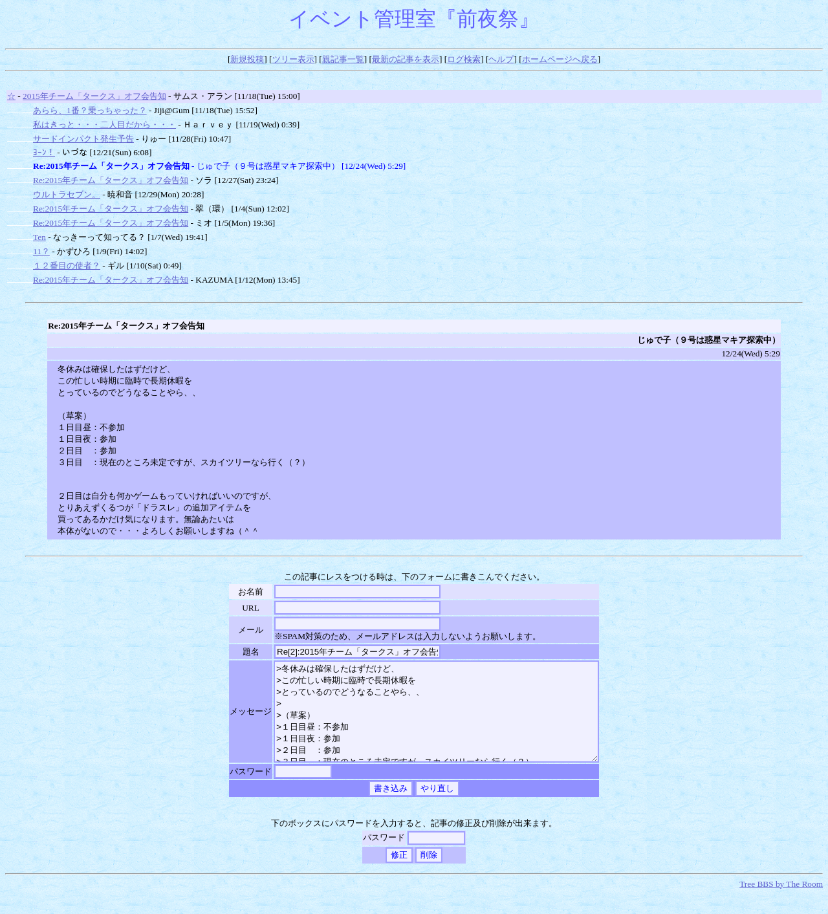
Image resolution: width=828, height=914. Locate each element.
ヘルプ (501, 59)
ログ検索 (464, 59)
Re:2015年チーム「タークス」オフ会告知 (110, 180)
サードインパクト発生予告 (83, 139)
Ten (39, 237)
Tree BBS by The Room (781, 903)
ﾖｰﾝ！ (44, 152)
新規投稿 (247, 59)
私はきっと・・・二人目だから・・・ (104, 124)
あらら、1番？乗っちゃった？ (90, 110)
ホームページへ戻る (560, 59)
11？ (41, 251)
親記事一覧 (343, 59)
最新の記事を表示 (405, 59)
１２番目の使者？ (66, 265)
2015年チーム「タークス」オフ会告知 (94, 96)
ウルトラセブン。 (66, 194)
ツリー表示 (293, 59)
